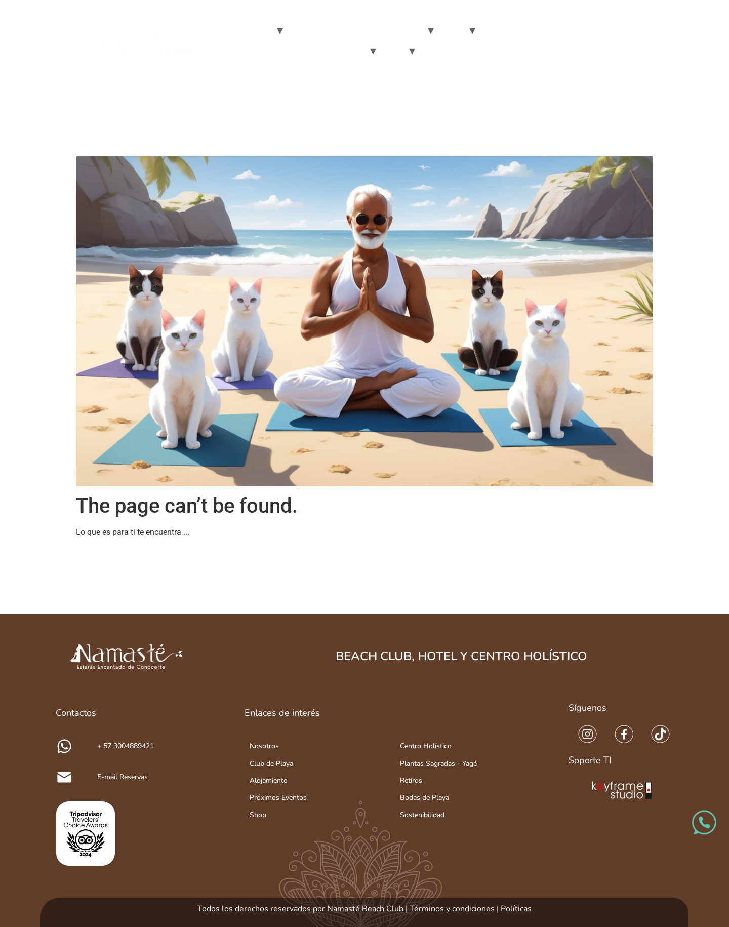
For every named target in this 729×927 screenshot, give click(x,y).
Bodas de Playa (424, 798)
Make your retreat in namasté (309, 50)
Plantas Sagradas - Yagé (438, 763)
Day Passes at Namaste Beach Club (355, 30)
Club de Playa (271, 763)
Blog (392, 50)
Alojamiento (269, 780)
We (262, 30)
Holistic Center (509, 30)
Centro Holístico (426, 746)
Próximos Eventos (278, 798)
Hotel (450, 30)
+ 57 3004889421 (125, 746)
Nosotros (264, 746)
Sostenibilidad (422, 815)
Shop (258, 815)
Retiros (411, 780)
